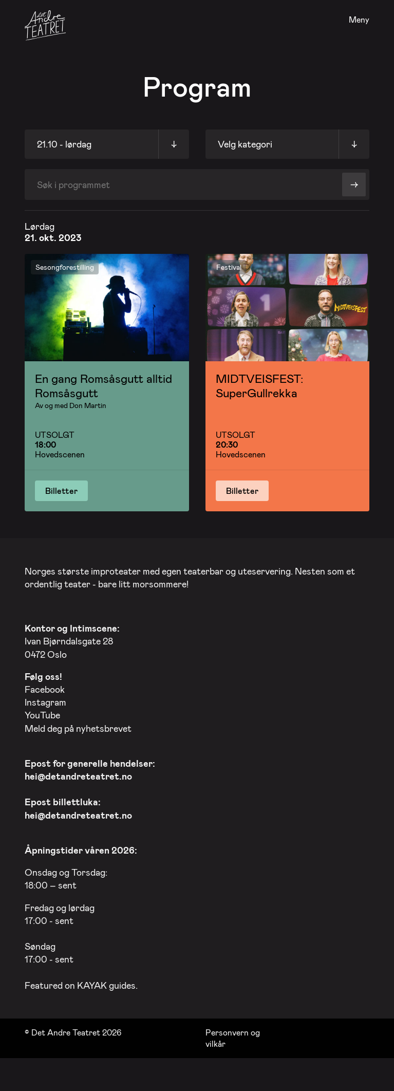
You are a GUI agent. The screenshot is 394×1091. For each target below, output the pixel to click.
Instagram (45, 699)
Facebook (45, 686)
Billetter (61, 490)
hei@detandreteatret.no (78, 773)
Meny (359, 19)
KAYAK (92, 982)
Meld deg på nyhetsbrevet (78, 725)
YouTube (42, 712)
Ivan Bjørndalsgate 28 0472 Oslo (72, 638)
